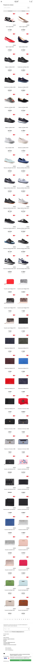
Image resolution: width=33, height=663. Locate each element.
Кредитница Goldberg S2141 (10, 388)
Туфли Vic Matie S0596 (10, 46)
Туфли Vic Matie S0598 (23, 26)
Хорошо (20, 660)
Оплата (4, 641)
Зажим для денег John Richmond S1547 (9, 509)
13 (25, 619)
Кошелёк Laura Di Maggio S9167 (10, 288)
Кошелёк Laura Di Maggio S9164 (23, 307)
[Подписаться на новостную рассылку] (29, 629)
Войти (4, 635)
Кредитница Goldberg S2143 (10, 368)
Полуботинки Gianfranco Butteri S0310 (9, 228)
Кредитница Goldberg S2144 (23, 348)
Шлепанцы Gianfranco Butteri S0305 (23, 228)
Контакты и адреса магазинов (8, 638)
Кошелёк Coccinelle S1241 (23, 549)
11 (21, 619)
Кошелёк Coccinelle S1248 (23, 529)
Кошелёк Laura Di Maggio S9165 (10, 307)
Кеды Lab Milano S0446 (10, 147)
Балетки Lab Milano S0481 (23, 107)
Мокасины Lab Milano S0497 (23, 87)
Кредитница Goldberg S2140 (23, 388)
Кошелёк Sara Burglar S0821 (10, 590)
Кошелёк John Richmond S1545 (23, 509)
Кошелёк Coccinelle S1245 (10, 549)
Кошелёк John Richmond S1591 (9, 469)
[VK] (4, 654)
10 (19, 619)
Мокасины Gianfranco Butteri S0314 (10, 208)
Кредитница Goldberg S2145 (10, 348)
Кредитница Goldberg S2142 (23, 368)
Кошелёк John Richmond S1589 (23, 469)
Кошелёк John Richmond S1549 (23, 489)
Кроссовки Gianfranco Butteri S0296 (23, 268)
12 (23, 619)
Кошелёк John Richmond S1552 (9, 489)
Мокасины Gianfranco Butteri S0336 (23, 167)
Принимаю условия (14, 631)
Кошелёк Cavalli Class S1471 (10, 529)
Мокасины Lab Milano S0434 (23, 147)
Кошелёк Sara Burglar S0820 (23, 590)
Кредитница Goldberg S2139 (10, 408)
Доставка (5, 640)
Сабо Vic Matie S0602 (10, 26)
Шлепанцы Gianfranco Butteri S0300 (23, 248)
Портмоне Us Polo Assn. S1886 (23, 428)
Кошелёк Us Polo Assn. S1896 (23, 408)
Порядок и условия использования (9, 644)
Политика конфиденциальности (18, 631)
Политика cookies (6, 643)
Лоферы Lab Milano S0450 (23, 127)
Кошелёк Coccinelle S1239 (23, 569)
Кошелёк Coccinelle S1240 (10, 569)
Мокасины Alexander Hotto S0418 (10, 167)
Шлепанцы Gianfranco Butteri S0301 (9, 248)
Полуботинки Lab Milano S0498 (9, 87)
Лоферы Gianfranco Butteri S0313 (23, 208)
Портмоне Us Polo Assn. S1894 (9, 428)
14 (27, 619)
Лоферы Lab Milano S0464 (10, 127)
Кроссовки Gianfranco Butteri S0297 (9, 268)
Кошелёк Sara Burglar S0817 (23, 610)
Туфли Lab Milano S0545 (23, 46)
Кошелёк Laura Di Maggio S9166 (23, 288)
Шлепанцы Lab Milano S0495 (10, 107)
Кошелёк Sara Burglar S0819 (10, 610)
